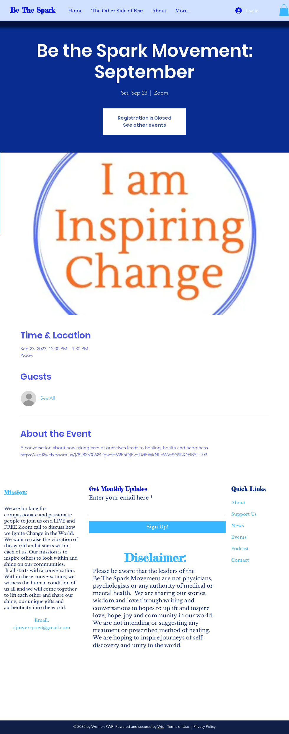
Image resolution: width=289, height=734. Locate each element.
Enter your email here (119, 497)
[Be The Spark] (36, 10)
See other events (144, 125)
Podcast (240, 548)
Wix (160, 726)
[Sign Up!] (157, 527)
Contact (240, 560)
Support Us (244, 514)
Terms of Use (178, 726)
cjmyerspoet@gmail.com (41, 627)
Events (239, 537)
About (238, 502)
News (237, 525)
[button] (284, 10)
